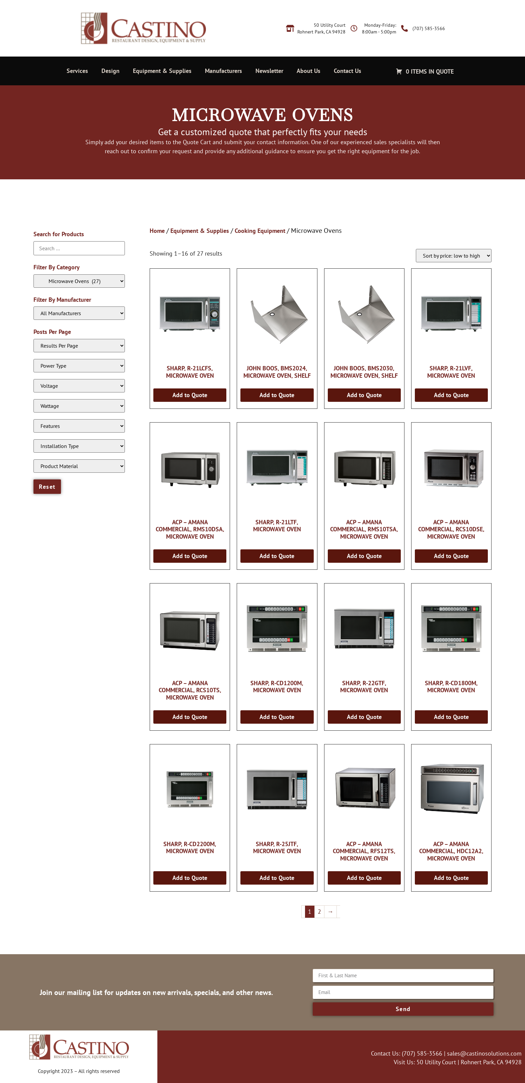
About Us (308, 71)
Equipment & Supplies (162, 71)
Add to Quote (189, 395)
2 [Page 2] (319, 911)
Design (110, 71)
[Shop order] (454, 255)
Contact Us (347, 71)
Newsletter (269, 71)
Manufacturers (223, 71)
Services (77, 71)
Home (157, 231)
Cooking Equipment (260, 231)
